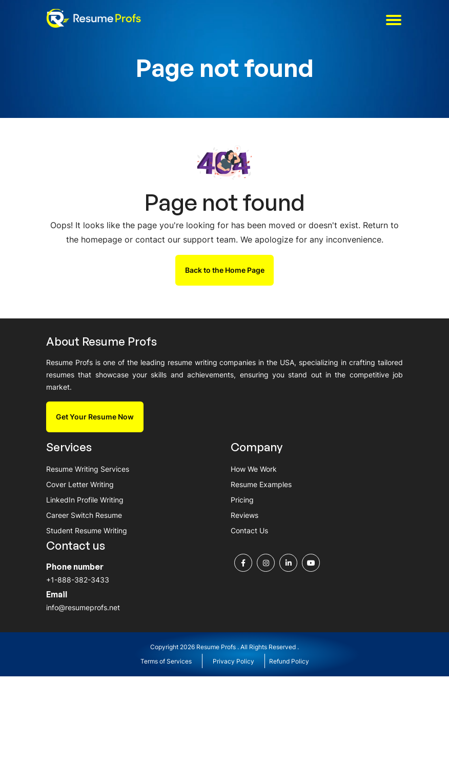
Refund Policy (289, 662)
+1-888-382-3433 (77, 580)
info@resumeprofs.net (83, 608)
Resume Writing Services (87, 469)
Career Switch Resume (84, 515)
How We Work (254, 469)
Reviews (244, 515)
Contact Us (249, 531)
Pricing (242, 500)
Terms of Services (166, 662)
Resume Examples (261, 484)
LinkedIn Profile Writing (85, 500)
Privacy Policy (233, 662)
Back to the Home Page (224, 270)
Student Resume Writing (86, 531)
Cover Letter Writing (80, 484)
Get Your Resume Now (95, 416)
